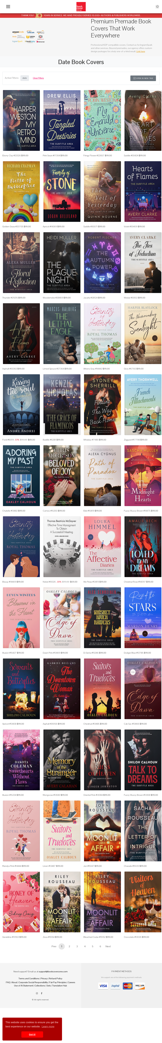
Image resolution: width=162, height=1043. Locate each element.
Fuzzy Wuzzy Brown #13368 (137, 821)
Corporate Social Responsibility (33, 1014)
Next (108, 978)
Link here (140, 51)
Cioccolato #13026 (133, 968)
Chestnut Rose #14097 (135, 600)
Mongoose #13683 (51, 821)
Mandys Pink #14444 (12, 895)
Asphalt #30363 (9, 379)
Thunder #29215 (10, 305)
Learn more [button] (48, 1026)
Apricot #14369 (50, 232)
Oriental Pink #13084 (93, 821)
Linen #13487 (49, 895)
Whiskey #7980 (91, 452)
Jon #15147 (88, 895)
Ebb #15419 (88, 526)
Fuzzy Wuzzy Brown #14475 (137, 526)
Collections (40, 1017)
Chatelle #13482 (10, 526)
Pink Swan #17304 (51, 158)
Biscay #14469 (9, 600)
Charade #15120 (131, 895)
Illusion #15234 (9, 821)
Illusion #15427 (9, 674)
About (14, 1014)
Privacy (44, 1010)
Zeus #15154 (49, 968)
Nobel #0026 (49, 600)
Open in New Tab (143, 78)
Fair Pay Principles (58, 1014)
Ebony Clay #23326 (11, 158)
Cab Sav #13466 (131, 747)
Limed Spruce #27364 (53, 379)
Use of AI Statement (23, 1017)
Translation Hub (59, 1017)
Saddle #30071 (90, 232)
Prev (54, 978)
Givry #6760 (130, 379)
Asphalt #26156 (50, 747)
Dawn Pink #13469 (51, 674)
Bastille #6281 (49, 452)
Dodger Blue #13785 (133, 674)
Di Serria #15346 (91, 674)
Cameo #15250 (50, 526)
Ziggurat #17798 (132, 452)
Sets (49, 1017)
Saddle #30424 (131, 158)
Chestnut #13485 (91, 747)
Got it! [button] (32, 1034)
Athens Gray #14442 (92, 379)
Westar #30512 (131, 305)
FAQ (8, 1014)
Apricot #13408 (9, 747)
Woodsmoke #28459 (53, 305)
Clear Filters (38, 78)
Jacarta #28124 (90, 305)
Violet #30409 (130, 232)
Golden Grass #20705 (12, 232)
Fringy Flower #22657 (93, 158)
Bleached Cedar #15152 (94, 968)
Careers (71, 1014)
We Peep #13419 (91, 600)
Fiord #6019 (8, 452)
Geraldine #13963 (10, 968)
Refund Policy (55, 1010)
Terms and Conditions (29, 1010)
